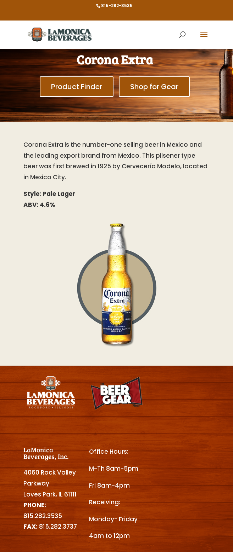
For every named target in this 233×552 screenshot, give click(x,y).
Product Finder (76, 87)
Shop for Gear (154, 87)
